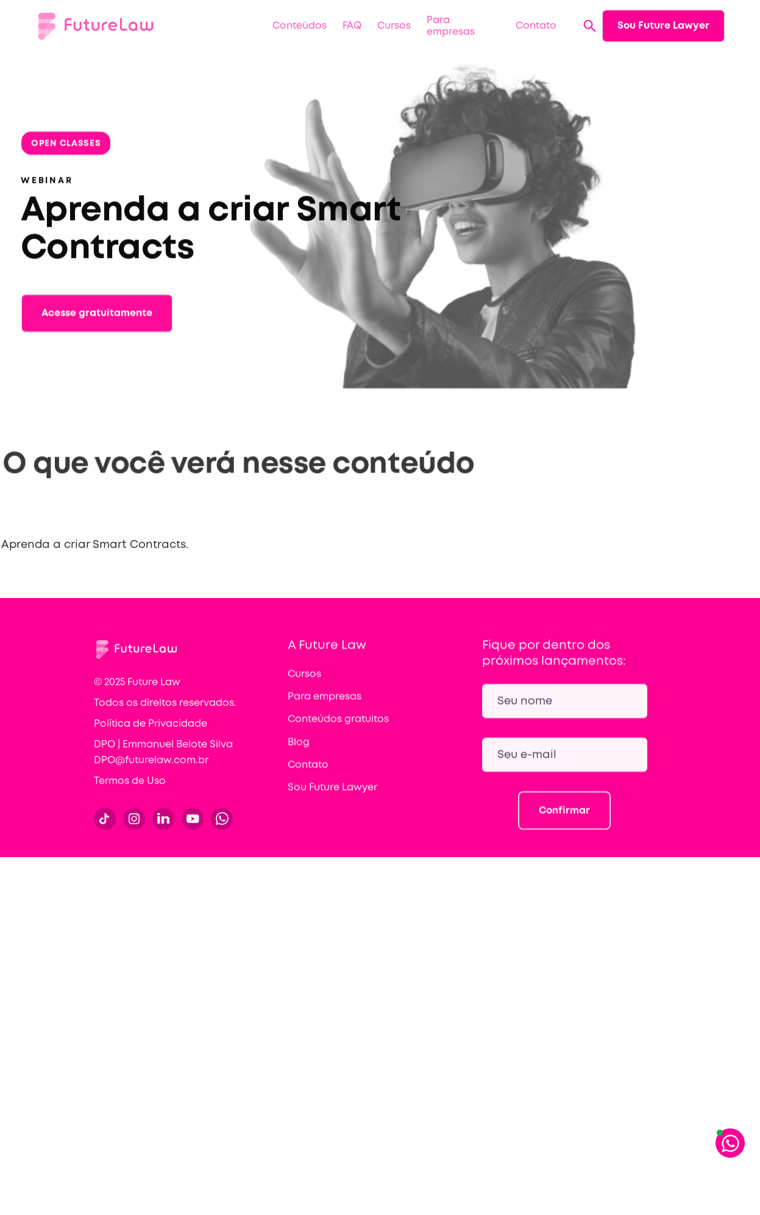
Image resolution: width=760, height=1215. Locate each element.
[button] (299, 26)
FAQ (352, 25)
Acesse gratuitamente (96, 323)
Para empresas (451, 26)
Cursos (394, 25)
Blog (299, 752)
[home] (96, 26)
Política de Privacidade (150, 733)
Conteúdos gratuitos (338, 729)
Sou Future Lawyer (663, 25)
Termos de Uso (130, 791)
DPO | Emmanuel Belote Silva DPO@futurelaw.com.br (163, 762)
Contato (536, 25)
